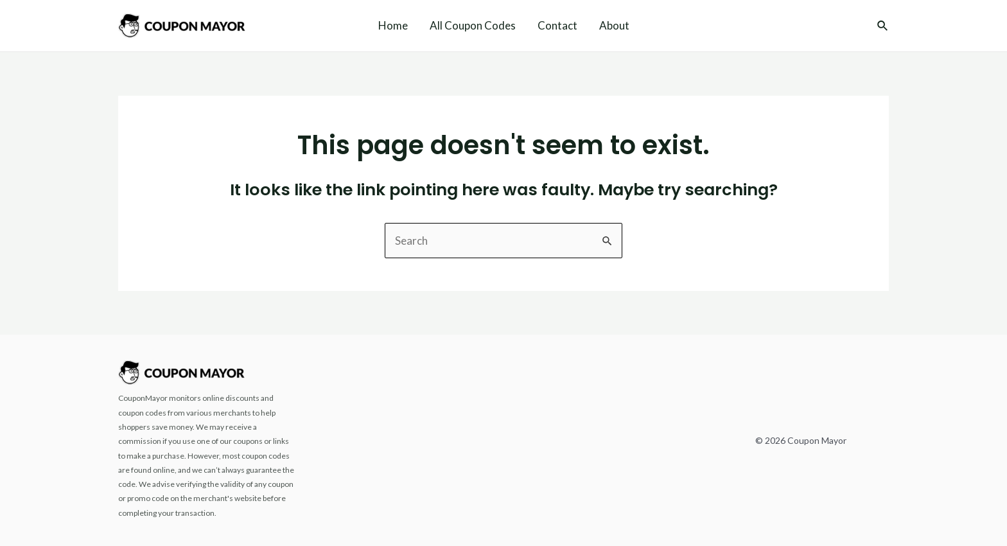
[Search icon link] (883, 27)
